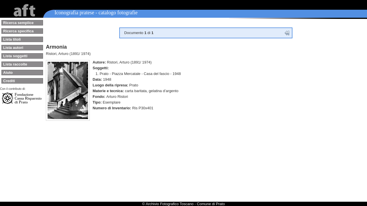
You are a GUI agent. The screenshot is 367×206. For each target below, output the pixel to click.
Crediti (9, 81)
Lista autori (13, 47)
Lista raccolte (15, 64)
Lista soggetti (15, 56)
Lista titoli (12, 39)
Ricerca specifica (18, 31)
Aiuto (8, 72)
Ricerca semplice (18, 23)
